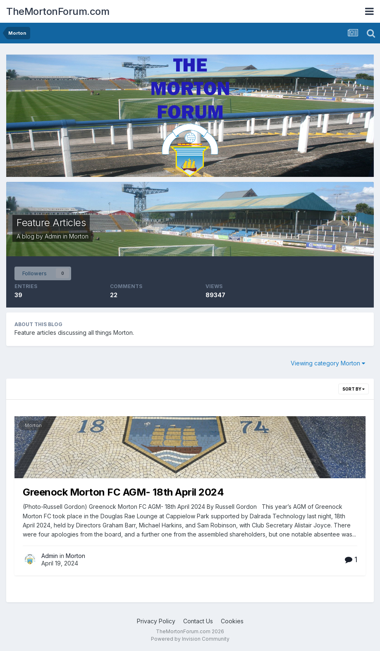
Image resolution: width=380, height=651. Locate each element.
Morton (78, 236)
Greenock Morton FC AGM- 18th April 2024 (123, 492)
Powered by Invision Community (190, 639)
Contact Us (198, 621)
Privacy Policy (156, 621)
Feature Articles (51, 223)
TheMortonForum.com (57, 11)
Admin (53, 236)
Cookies (232, 621)
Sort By (353, 388)
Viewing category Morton (328, 363)
